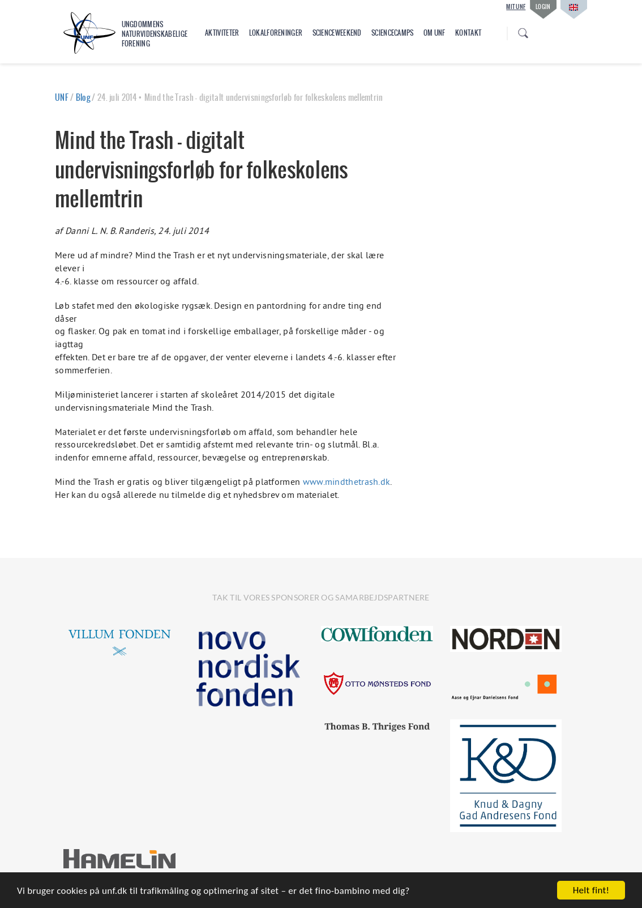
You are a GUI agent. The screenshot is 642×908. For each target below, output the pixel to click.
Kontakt (468, 33)
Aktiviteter (222, 33)
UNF (62, 97)
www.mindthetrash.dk (347, 481)
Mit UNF (515, 7)
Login (543, 6)
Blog (83, 97)
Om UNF (434, 33)
